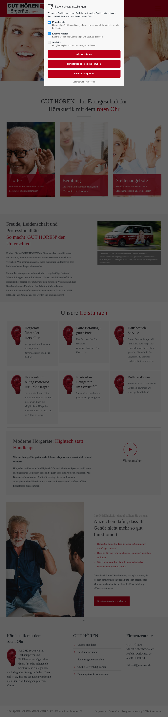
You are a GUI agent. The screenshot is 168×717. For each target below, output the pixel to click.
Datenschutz (78, 82)
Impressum (90, 82)
